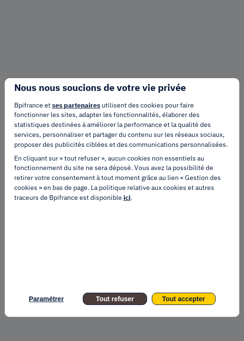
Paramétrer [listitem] (46, 299)
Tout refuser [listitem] (115, 299)
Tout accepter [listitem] (183, 299)
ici (127, 197)
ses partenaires (76, 105)
